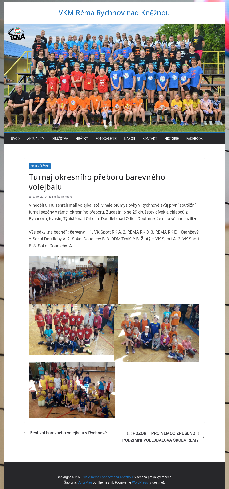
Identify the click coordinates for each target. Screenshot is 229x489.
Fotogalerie (106, 138)
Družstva (60, 138)
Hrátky (82, 138)
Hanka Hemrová (62, 196)
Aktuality (35, 138)
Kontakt (149, 138)
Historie (172, 138)
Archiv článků (39, 166)
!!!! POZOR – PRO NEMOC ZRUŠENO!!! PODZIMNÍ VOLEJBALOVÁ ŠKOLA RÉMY (163, 437)
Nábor (129, 138)
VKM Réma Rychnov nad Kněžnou (114, 12)
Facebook (194, 138)
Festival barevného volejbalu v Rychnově (65, 432)
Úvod (15, 138)
